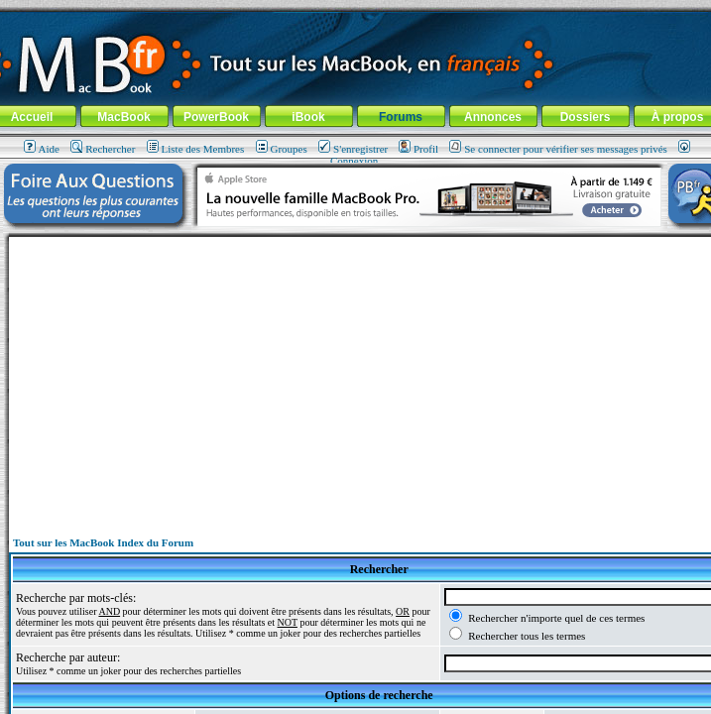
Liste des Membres (196, 149)
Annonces (493, 117)
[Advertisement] (379, 376)
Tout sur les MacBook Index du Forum (103, 542)
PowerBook (216, 117)
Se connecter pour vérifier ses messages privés (558, 149)
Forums (400, 117)
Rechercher (102, 149)
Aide (41, 149)
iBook (308, 117)
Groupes (281, 149)
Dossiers (585, 117)
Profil (418, 149)
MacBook (123, 117)
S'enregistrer (353, 149)
